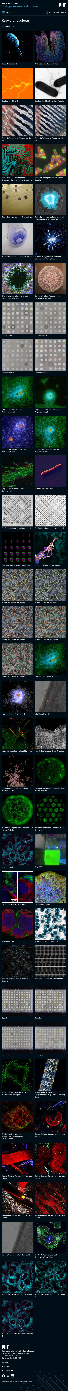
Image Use (6, 1367)
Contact (5, 1363)
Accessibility (7, 1371)
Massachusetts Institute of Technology (15, 1353)
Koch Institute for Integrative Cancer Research (18, 1351)
